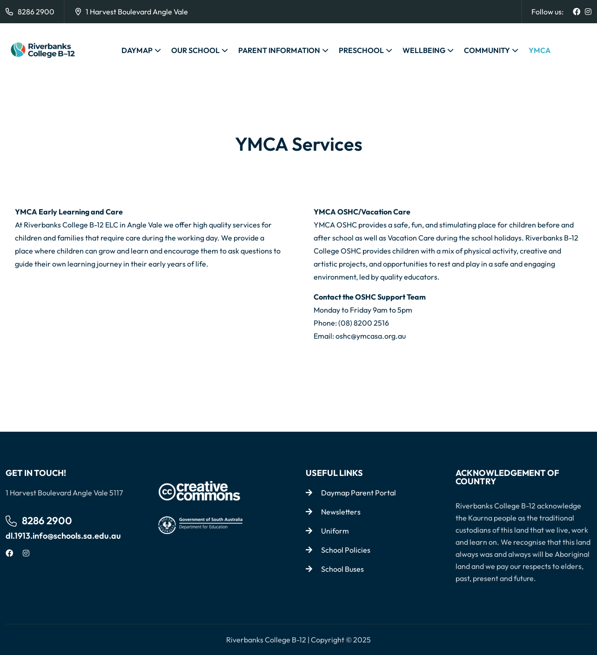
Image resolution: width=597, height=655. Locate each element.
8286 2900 (36, 11)
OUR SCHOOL (195, 50)
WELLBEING (423, 50)
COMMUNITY (487, 50)
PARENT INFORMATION (279, 50)
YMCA (539, 50)
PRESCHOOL (361, 50)
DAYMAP (137, 50)
